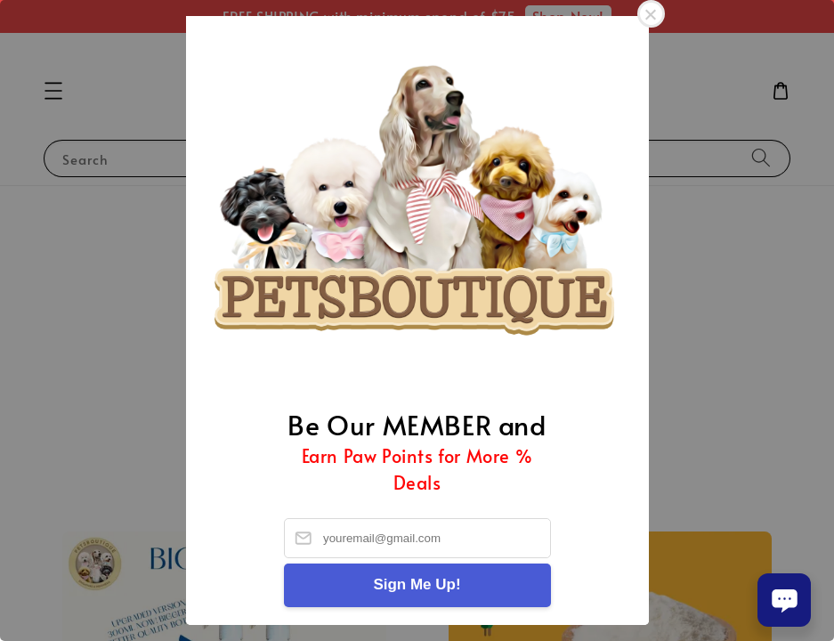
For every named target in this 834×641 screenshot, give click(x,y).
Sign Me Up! (416, 584)
